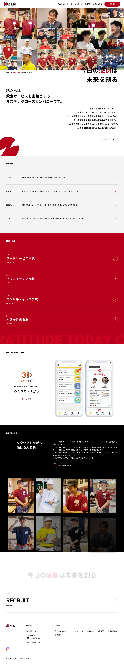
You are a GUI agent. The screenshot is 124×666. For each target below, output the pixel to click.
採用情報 (112, 4)
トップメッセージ (76, 4)
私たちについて (63, 4)
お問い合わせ (97, 4)
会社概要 (100, 631)
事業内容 (88, 4)
